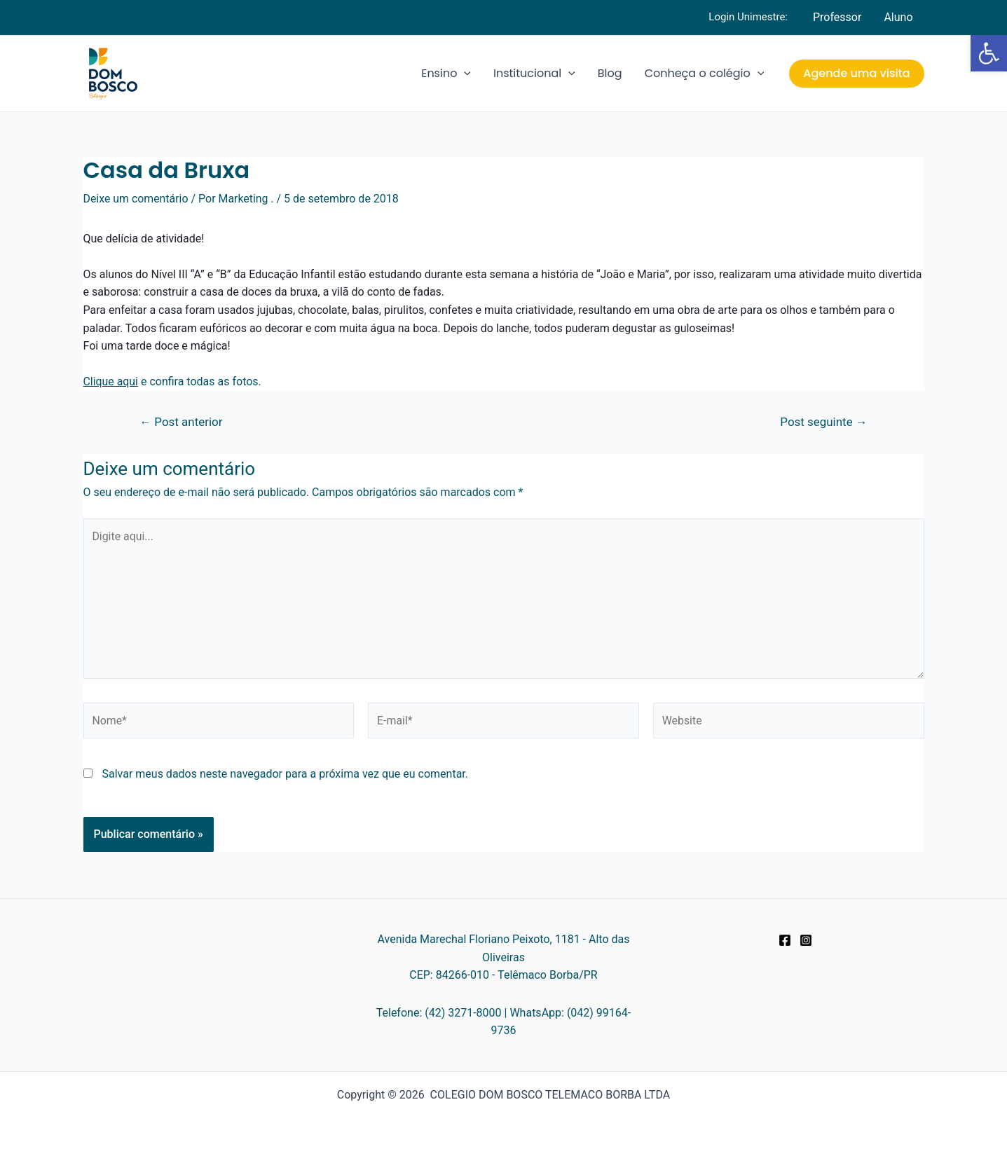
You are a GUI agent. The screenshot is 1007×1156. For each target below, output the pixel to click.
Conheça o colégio (705, 74)
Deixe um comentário (136, 198)
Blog (610, 73)
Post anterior (181, 422)
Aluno (898, 17)
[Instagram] (806, 940)
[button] (989, 53)
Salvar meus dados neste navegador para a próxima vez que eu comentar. (285, 775)
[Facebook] (785, 940)
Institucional (534, 74)
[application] (464, 74)
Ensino (446, 74)
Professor (837, 17)
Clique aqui (111, 381)
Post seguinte (823, 422)
